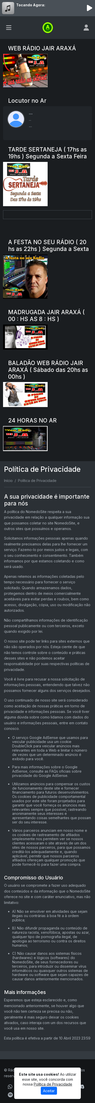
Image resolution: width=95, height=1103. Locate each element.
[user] (86, 28)
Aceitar (49, 1091)
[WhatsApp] (10, 1087)
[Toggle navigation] (8, 28)
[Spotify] (10, 1095)
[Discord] (81, 1087)
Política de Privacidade (53, 1084)
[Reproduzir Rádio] (89, 8)
